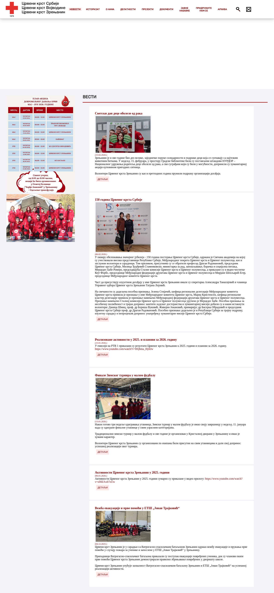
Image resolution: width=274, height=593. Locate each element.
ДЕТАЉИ (103, 179)
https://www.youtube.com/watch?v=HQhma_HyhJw (124, 348)
